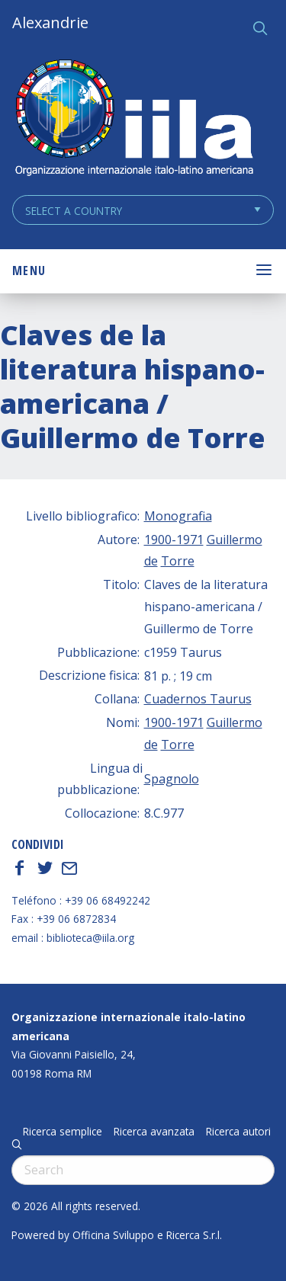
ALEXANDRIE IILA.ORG (133, 119)
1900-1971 (174, 539)
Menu (29, 270)
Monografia (178, 516)
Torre (177, 560)
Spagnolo (171, 778)
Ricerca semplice (62, 1131)
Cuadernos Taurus (198, 698)
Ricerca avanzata (154, 1131)
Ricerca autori (238, 1131)
